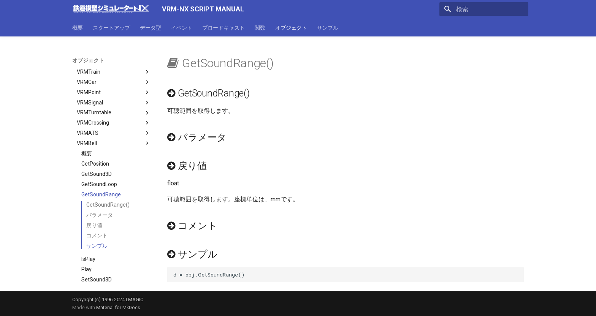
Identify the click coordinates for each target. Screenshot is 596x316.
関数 (260, 28)
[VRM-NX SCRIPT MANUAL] (111, 9)
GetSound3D (96, 144)
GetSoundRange (101, 164)
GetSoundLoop (99, 154)
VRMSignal (114, 72)
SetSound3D (96, 249)
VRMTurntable (114, 82)
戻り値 (94, 195)
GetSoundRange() (108, 174)
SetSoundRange (101, 270)
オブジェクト (291, 28)
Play (86, 239)
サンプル (327, 28)
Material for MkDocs (118, 307)
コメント (97, 205)
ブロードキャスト (223, 28)
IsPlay (88, 229)
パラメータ (99, 185)
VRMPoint (114, 61)
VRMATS (114, 102)
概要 (77, 28)
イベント (181, 28)
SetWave (92, 280)
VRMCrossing (114, 92)
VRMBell (114, 112)
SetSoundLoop (99, 259)
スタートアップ (111, 28)
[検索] (483, 9)
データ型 (150, 28)
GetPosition (95, 133)
